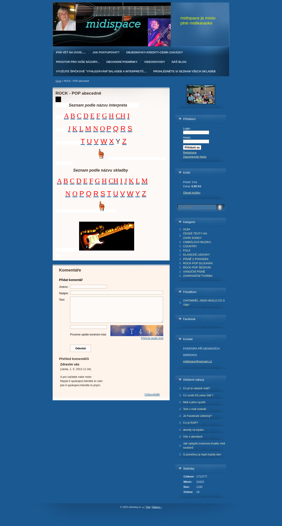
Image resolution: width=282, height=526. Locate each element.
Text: (62, 299)
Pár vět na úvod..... (71, 52)
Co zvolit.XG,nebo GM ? (198, 395)
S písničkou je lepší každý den (202, 454)
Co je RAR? (190, 422)
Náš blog (179, 62)
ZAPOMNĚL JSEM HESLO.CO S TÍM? (204, 302)
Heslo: (187, 137)
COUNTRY (190, 246)
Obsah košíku (191, 192)
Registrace (190, 152)
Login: (187, 128)
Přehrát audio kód (152, 338)
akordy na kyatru (193, 429)
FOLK (186, 250)
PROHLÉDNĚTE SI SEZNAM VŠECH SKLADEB (184, 71)
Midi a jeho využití (194, 402)
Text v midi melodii (194, 409)
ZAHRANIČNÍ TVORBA (198, 275)
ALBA (186, 229)
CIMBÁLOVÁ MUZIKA (197, 242)
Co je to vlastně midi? (196, 388)
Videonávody (154, 62)
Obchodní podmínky (121, 62)
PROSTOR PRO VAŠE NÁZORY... (78, 62)
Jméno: (63, 286)
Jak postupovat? (105, 52)
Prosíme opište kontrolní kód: (88, 334)
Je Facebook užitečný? (197, 415)
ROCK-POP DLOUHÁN (198, 263)
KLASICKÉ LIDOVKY (196, 254)
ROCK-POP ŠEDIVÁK (197, 267)
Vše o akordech (193, 436)
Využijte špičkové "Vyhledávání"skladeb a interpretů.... (101, 71)
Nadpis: (64, 293)
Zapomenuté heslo (194, 156)
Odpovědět (152, 394)
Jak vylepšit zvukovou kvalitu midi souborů (204, 445)
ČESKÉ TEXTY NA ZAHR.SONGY (195, 235)
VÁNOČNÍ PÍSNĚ (194, 271)
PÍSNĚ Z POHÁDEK (196, 259)
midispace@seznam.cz (197, 361)
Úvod (58, 81)
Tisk (148, 507)
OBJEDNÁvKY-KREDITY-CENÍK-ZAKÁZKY (154, 52)
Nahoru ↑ (157, 507)
